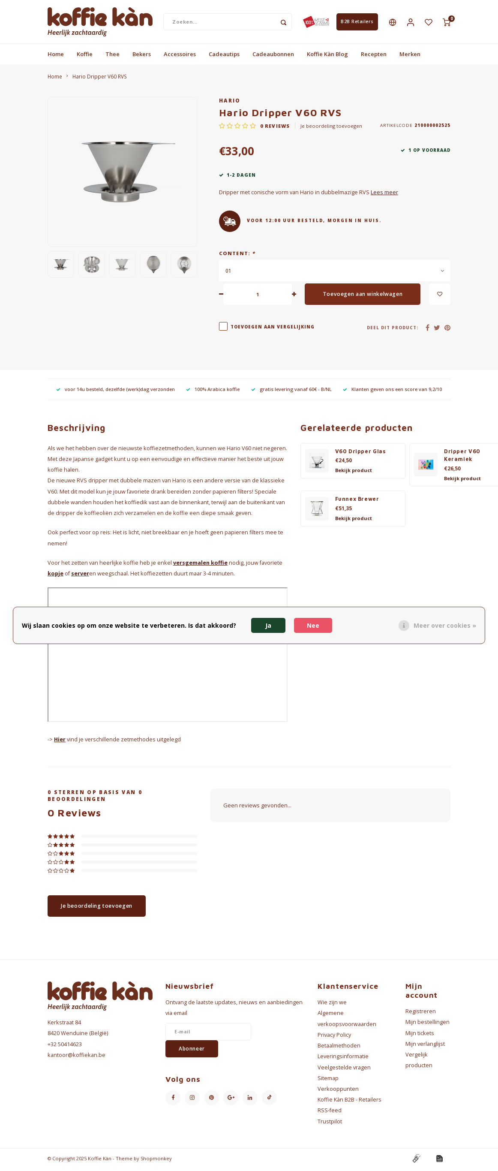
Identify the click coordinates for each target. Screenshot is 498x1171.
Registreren (420, 1014)
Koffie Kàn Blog (327, 56)
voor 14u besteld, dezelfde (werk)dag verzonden (115, 392)
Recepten (374, 56)
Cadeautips (224, 56)
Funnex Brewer (357, 502)
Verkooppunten (338, 1091)
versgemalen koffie (200, 565)
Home (56, 56)
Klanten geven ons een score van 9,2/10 (392, 392)
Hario (230, 103)
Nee (313, 625)
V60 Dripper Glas (360, 454)
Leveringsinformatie (343, 1059)
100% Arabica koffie (213, 392)
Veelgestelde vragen (344, 1070)
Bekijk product (353, 473)
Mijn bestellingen (427, 1025)
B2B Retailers (357, 23)
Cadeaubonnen (273, 56)
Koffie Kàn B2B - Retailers (349, 1102)
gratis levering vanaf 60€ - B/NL (291, 392)
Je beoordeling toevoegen (331, 128)
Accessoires (180, 56)
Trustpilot (330, 1124)
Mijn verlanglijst (425, 1046)
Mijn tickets (419, 1035)
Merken (409, 56)
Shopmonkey (156, 1161)
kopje (55, 576)
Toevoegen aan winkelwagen (362, 297)
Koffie (85, 56)
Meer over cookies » (445, 625)
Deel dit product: (392, 330)
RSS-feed (330, 1113)
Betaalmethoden (339, 1048)
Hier (60, 742)
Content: (237, 256)
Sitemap (328, 1080)
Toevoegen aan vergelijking (273, 330)
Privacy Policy (334, 1037)
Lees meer (384, 195)
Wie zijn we (332, 1005)
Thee (112, 56)
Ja (268, 625)
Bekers (141, 56)
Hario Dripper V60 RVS (99, 78)
